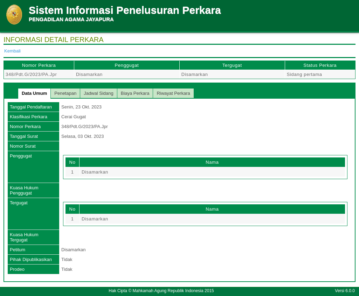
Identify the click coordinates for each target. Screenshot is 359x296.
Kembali (12, 51)
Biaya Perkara (135, 93)
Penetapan (65, 93)
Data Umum (34, 93)
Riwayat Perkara (173, 93)
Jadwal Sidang (98, 93)
